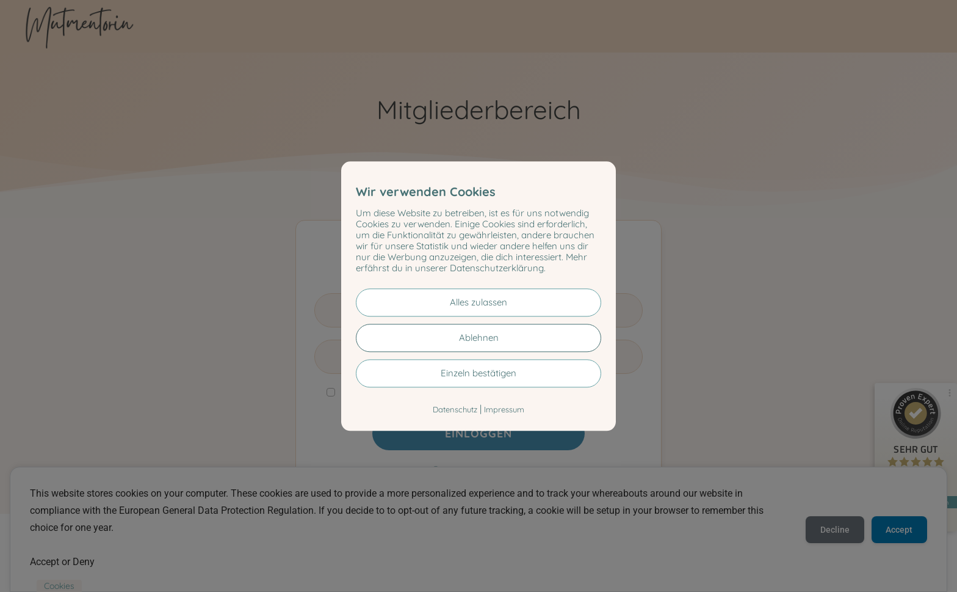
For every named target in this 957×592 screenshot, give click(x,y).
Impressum (504, 409)
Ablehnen (479, 337)
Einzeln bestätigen (478, 373)
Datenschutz (455, 409)
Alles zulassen (478, 302)
